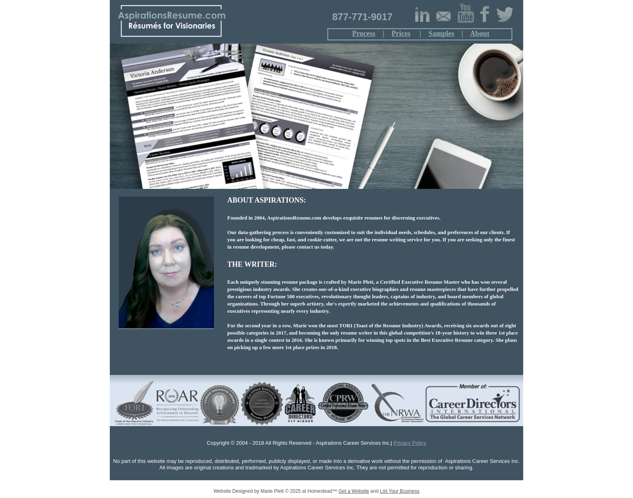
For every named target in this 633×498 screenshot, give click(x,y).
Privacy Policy (410, 443)
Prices (401, 33)
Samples (441, 33)
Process (363, 33)
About (479, 33)
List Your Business (399, 491)
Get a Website (353, 491)
